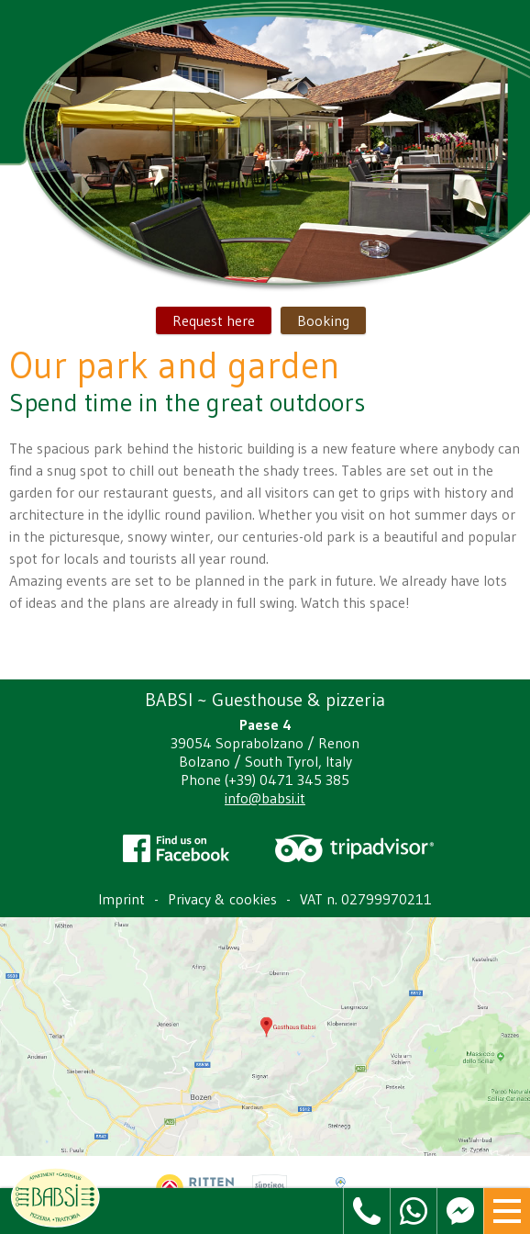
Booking (323, 320)
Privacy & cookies (222, 899)
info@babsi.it (265, 798)
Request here (213, 320)
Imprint (121, 899)
